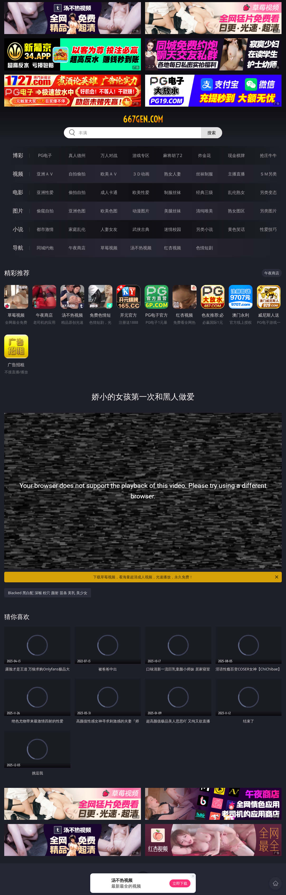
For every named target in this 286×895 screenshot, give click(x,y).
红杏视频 (172, 248)
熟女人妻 (172, 174)
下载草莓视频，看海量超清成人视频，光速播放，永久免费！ (186, 577)
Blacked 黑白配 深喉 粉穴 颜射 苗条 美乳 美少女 (47, 592)
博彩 (18, 155)
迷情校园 (172, 229)
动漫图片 (140, 211)
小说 (18, 229)
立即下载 (180, 883)
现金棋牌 (236, 155)
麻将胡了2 (172, 155)
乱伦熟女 (236, 192)
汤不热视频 (140, 248)
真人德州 (77, 155)
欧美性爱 (140, 192)
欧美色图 (109, 211)
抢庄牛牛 (268, 155)
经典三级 (204, 192)
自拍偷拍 (77, 174)
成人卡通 (109, 192)
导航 (18, 247)
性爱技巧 (268, 229)
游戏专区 (140, 155)
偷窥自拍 (45, 211)
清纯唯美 (204, 211)
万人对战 (109, 155)
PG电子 (45, 155)
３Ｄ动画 (140, 174)
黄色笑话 (236, 229)
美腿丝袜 (172, 211)
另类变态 (268, 192)
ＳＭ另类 (268, 174)
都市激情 (45, 229)
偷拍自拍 (77, 192)
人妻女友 (109, 229)
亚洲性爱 (45, 192)
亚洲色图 (77, 211)
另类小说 (204, 229)
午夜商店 (77, 248)
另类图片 (268, 211)
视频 (18, 173)
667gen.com (143, 119)
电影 (18, 192)
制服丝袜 (172, 192)
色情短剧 (204, 248)
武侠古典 (140, 229)
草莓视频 (109, 248)
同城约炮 (45, 248)
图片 (18, 210)
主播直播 (236, 174)
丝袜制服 (204, 174)
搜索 (211, 133)
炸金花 (204, 155)
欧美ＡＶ (109, 174)
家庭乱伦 (77, 229)
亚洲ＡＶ (45, 174)
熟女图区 (236, 211)
